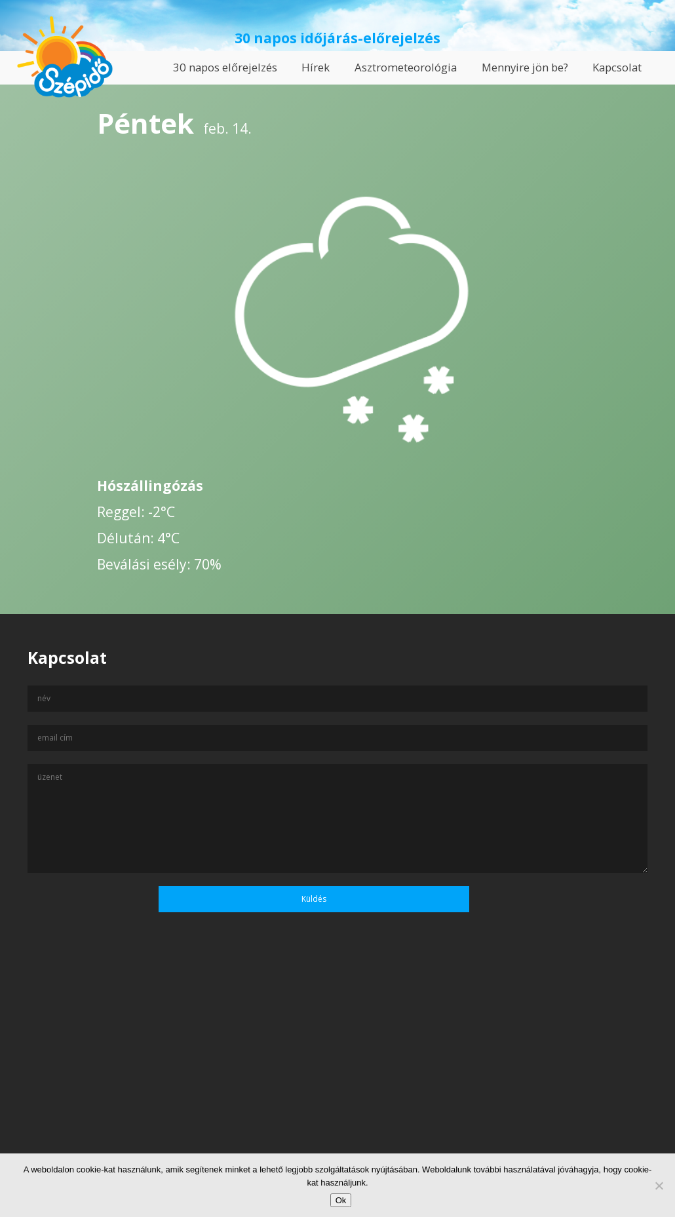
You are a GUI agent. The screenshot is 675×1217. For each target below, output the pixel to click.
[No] (658, 1185)
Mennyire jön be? (525, 67)
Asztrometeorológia (406, 67)
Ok (341, 1200)
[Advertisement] (337, 1090)
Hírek (315, 67)
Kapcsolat (617, 67)
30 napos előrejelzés (225, 67)
